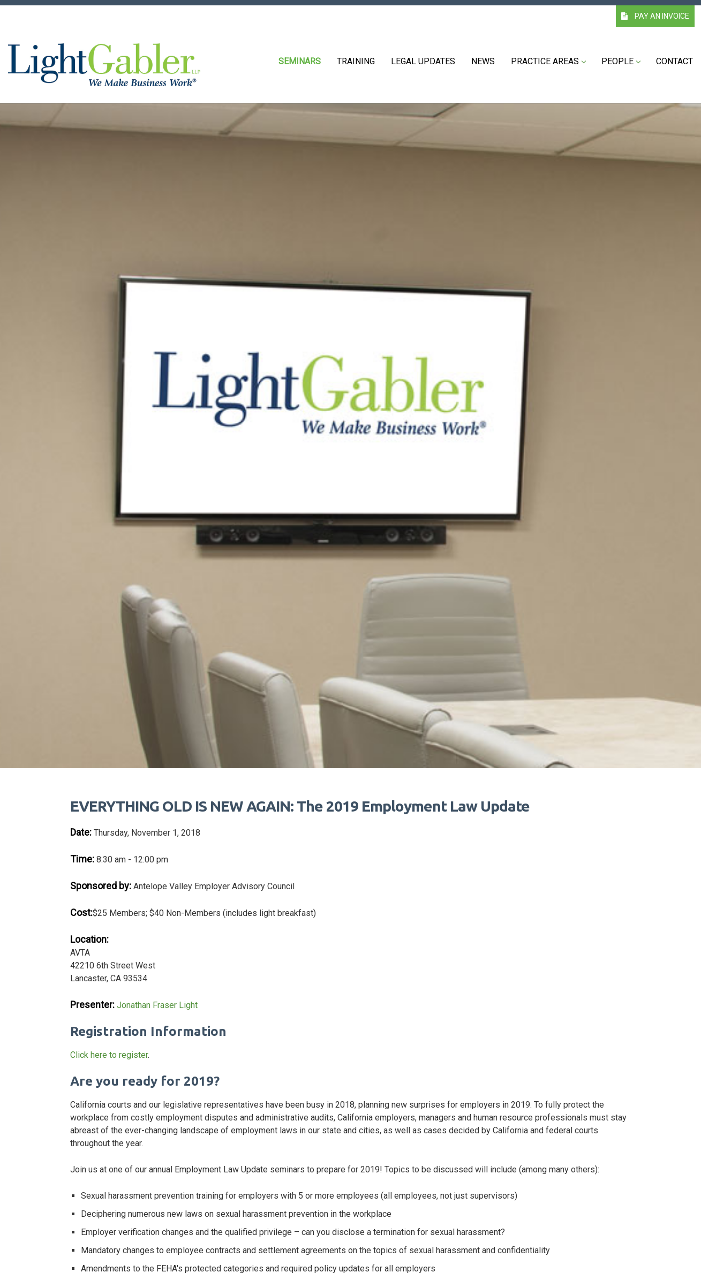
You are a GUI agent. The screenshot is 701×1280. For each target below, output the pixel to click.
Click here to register (109, 1055)
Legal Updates (423, 61)
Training (356, 61)
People (620, 61)
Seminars (299, 61)
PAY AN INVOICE (655, 16)
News (483, 61)
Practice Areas (548, 61)
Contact (674, 61)
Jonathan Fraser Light (157, 1005)
